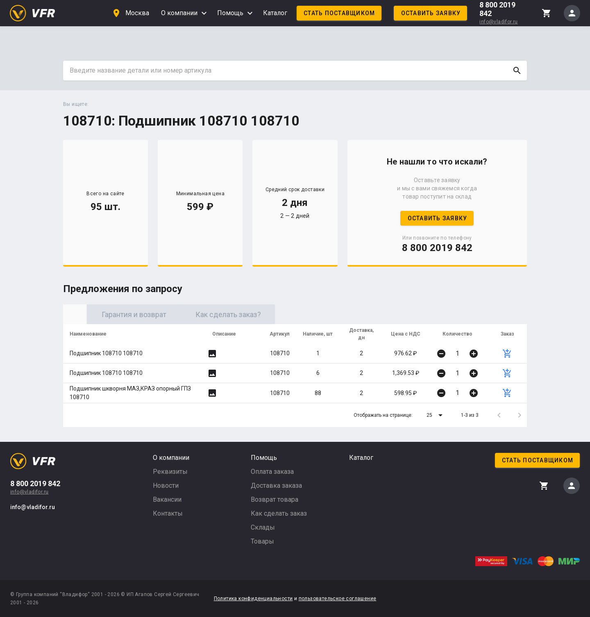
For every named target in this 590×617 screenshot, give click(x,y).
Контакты (168, 513)
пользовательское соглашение (338, 598)
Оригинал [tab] (110, 314)
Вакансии (167, 499)
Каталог (275, 13)
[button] (436, 415)
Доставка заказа (276, 485)
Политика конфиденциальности (253, 598)
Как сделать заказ (279, 513)
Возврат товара (274, 499)
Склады (263, 527)
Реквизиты (170, 471)
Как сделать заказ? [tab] (298, 314)
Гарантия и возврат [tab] (204, 314)
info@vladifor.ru (498, 22)
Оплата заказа (272, 471)
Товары (262, 541)
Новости (166, 485)
